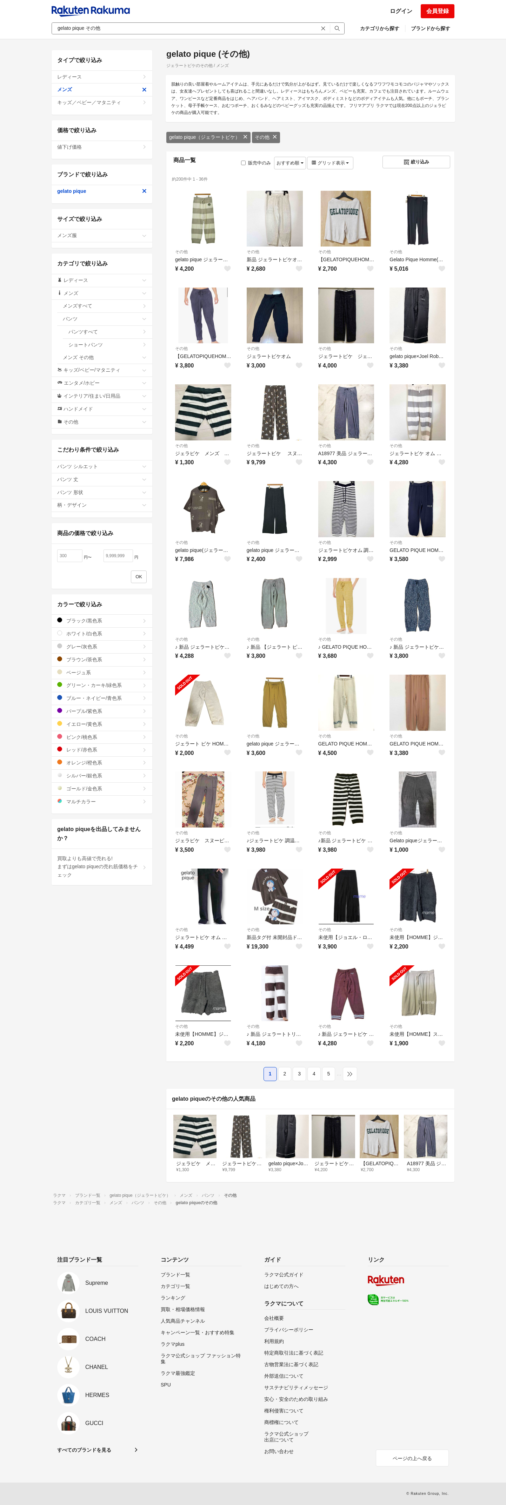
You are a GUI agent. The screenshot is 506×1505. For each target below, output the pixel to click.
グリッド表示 (330, 163)
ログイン (401, 11)
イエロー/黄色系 (102, 724)
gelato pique (102, 191)
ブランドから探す (430, 28)
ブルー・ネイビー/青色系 (102, 698)
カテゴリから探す (379, 28)
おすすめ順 (290, 163)
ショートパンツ (107, 344)
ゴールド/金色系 (102, 788)
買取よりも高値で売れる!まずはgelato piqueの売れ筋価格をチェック (102, 867)
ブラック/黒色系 (102, 620)
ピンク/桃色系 (102, 737)
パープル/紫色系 (102, 711)
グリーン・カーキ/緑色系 (102, 685)
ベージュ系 (102, 672)
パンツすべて (107, 332)
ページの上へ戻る (412, 1458)
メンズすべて (105, 306)
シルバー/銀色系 (102, 775)
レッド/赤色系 (102, 749)
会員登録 (437, 11)
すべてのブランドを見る (84, 1450)
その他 (266, 137)
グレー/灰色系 (102, 646)
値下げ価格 (102, 147)
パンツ (105, 319)
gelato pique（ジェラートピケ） (208, 137)
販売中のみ (256, 163)
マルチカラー (102, 801)
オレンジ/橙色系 (102, 762)
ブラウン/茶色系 (102, 659)
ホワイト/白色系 (102, 633)
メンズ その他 (105, 357)
